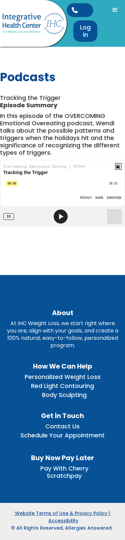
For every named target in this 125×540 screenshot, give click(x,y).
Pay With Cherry (64, 468)
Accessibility (63, 520)
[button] (115, 10)
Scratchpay (64, 476)
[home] (33, 23)
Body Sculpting (64, 395)
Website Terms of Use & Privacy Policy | (62, 513)
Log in (85, 31)
